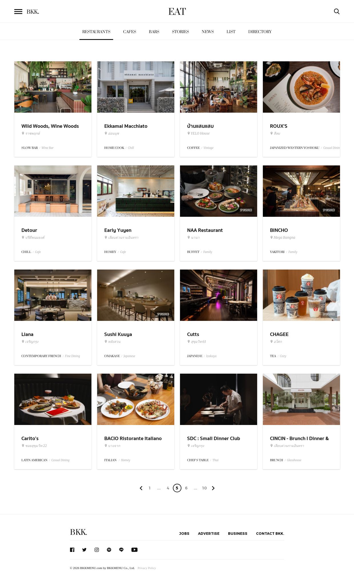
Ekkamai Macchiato (125, 126)
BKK (33, 12)
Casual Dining (332, 148)
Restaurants (96, 31)
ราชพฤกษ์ (30, 133)
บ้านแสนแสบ (200, 126)
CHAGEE (279, 334)
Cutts (193, 334)
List (231, 31)
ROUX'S (278, 126)
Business (237, 533)
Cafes (129, 31)
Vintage (209, 148)
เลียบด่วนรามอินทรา (121, 237)
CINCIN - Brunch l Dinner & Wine (299, 442)
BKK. (78, 532)
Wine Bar (48, 148)
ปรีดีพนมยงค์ (32, 237)
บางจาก (112, 446)
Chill (131, 148)
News (208, 31)
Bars (154, 31)
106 (204, 488)
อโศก (276, 341)
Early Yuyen (117, 230)
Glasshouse (294, 460)
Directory (260, 31)
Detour (29, 230)
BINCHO (279, 230)
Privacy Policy (147, 568)
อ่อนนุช (111, 133)
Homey (126, 460)
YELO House (198, 133)
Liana (27, 334)
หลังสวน (112, 341)
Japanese (129, 356)
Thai (216, 460)
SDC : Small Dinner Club (213, 438)
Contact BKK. (270, 533)
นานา (193, 237)
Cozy (283, 356)
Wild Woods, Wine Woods (50, 126)
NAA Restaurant (205, 230)
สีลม (275, 133)
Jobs (184, 533)
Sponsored (246, 210)
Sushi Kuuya (118, 334)
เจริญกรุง (29, 341)
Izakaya (211, 356)
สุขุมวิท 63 (196, 341)
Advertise (208, 533)
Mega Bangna (282, 237)
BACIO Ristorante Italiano (133, 438)
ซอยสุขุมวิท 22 (34, 446)
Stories (180, 31)
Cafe (38, 252)
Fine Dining (72, 356)
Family (207, 252)
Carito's (30, 438)
